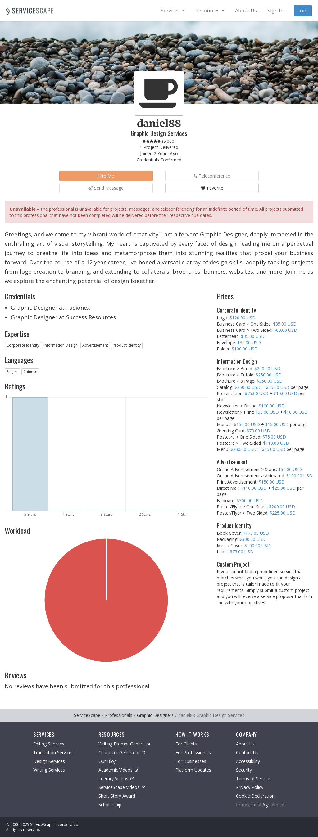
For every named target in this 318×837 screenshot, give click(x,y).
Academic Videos (118, 770)
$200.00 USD (267, 368)
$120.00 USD (242, 318)
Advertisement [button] (95, 345)
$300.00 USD (250, 500)
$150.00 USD (247, 424)
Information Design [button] (61, 345)
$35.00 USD (285, 324)
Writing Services (49, 770)
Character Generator (121, 752)
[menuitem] (173, 10)
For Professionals (193, 752)
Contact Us (247, 752)
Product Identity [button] (127, 345)
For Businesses (190, 761)
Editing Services (48, 744)
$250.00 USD (269, 375)
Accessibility (248, 761)
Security (244, 770)
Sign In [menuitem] (275, 10)
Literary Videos (116, 778)
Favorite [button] (212, 188)
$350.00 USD (270, 381)
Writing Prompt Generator (124, 744)
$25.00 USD (277, 387)
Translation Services (53, 752)
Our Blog (107, 761)
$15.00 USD (277, 424)
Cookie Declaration (255, 796)
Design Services (49, 761)
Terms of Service (253, 778)
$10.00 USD (285, 393)
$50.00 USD (267, 412)
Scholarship (109, 805)
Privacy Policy (249, 787)
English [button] (13, 371)
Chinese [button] (30, 371)
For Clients (186, 744)
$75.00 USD (256, 393)
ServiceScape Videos (121, 787)
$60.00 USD (285, 330)
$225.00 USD (283, 513)
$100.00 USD (245, 349)
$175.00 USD (256, 533)
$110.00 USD (276, 443)
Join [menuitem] (302, 10)
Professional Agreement (260, 805)
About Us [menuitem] (246, 10)
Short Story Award (116, 796)
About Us (245, 744)
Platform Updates (193, 770)
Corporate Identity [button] (23, 345)
